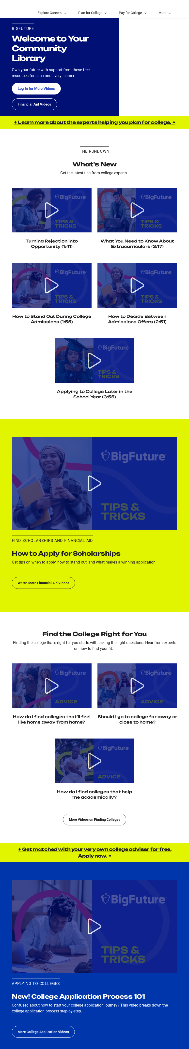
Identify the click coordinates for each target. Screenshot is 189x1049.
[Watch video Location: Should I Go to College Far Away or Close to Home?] (137, 685)
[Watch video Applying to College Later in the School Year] (94, 360)
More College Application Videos (43, 1032)
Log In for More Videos (38, 88)
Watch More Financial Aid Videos (43, 583)
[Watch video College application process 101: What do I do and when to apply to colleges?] (94, 926)
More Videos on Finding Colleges (94, 819)
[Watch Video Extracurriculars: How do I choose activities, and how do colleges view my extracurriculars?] (137, 210)
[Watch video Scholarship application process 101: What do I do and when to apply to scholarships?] (94, 483)
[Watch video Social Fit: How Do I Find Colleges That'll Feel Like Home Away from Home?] (52, 685)
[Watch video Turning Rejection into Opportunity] (52, 210)
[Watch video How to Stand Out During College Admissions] (52, 285)
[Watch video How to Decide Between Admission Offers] (137, 285)
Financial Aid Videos (36, 104)
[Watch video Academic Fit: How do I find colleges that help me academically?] (94, 761)
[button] (165, 9)
